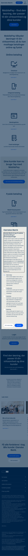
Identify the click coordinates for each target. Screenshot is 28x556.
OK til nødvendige (9, 325)
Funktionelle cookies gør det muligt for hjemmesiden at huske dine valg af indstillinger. (14, 291)
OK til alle (19, 325)
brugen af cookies (8, 261)
